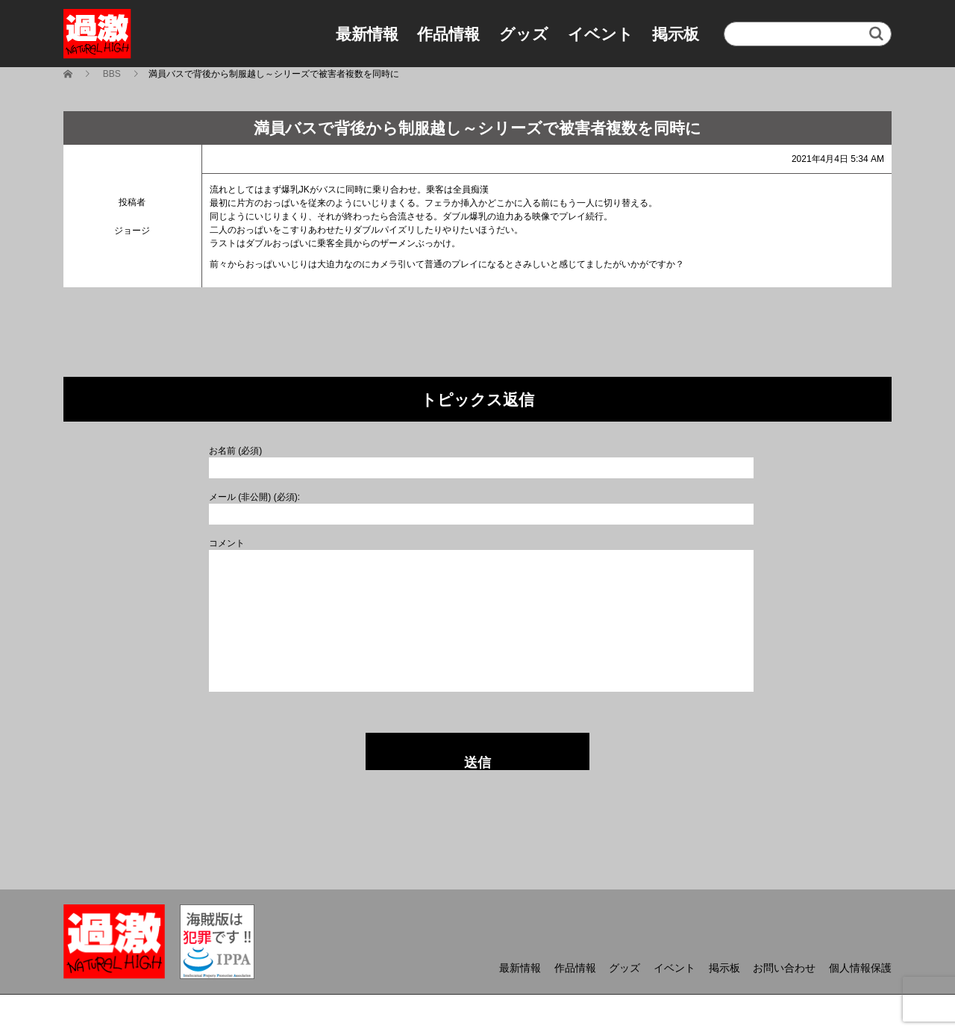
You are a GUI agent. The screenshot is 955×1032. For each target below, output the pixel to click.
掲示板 (675, 34)
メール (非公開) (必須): (254, 497)
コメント (227, 543)
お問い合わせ (784, 968)
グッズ (523, 34)
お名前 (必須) (235, 450)
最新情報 (367, 34)
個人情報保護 (860, 968)
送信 (477, 762)
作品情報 (448, 34)
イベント (600, 34)
